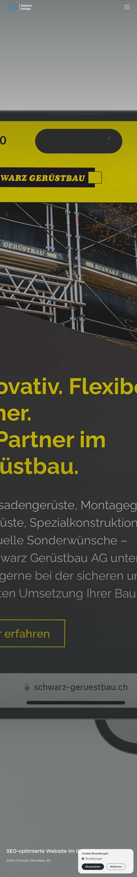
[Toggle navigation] (127, 7)
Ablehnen (116, 866)
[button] (106, 859)
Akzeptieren (92, 866)
